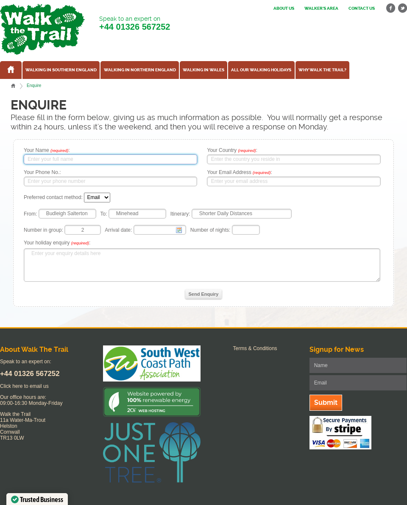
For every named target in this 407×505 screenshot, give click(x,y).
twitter (402, 8)
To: (103, 213)
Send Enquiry (204, 294)
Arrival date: (118, 230)
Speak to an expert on (134, 23)
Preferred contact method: (53, 197)
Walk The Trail (42, 29)
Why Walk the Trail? (322, 70)
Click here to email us (24, 386)
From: (30, 213)
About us (283, 8)
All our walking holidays (261, 70)
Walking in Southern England (61, 70)
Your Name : (47, 150)
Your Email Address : (239, 172)
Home (13, 85)
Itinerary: (180, 213)
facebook (391, 8)
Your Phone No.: (42, 172)
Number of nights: (210, 230)
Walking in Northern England (140, 70)
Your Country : (232, 150)
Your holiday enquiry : (57, 243)
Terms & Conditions (255, 348)
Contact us (361, 8)
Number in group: (43, 230)
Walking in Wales (203, 70)
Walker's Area (321, 8)
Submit (325, 402)
